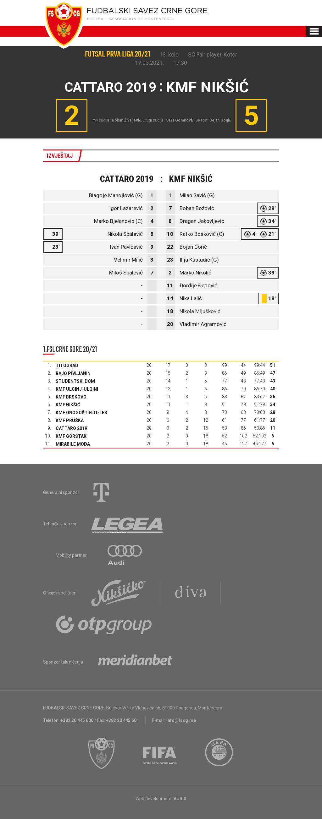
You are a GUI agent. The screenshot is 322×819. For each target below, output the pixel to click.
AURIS (180, 798)
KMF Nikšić (68, 404)
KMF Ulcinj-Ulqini (77, 389)
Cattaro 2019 (71, 428)
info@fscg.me (181, 720)
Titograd (67, 365)
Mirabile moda (73, 444)
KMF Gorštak (71, 436)
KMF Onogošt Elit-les (81, 412)
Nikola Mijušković (200, 311)
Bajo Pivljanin (73, 373)
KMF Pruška (70, 420)
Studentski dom (75, 381)
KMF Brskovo (71, 396)
